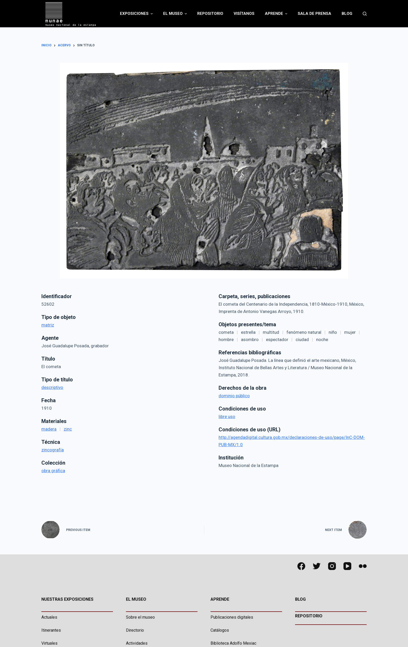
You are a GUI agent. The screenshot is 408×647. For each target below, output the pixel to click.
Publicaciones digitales (232, 617)
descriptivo (52, 387)
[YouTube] (347, 566)
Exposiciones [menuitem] (137, 13)
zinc (68, 429)
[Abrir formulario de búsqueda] (365, 14)
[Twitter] (317, 566)
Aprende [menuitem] (277, 13)
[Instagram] (332, 566)
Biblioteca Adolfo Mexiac (233, 643)
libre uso (227, 416)
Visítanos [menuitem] (244, 13)
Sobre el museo (140, 617)
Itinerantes (51, 630)
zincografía (52, 449)
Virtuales (49, 643)
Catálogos (220, 630)
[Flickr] (363, 566)
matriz (47, 325)
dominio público (234, 395)
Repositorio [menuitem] (210, 13)
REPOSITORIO (308, 615)
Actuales (49, 617)
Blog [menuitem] (347, 13)
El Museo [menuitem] (175, 13)
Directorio (135, 630)
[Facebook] (301, 566)
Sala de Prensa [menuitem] (314, 13)
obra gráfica (53, 470)
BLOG (300, 599)
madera (48, 429)
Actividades (137, 643)
